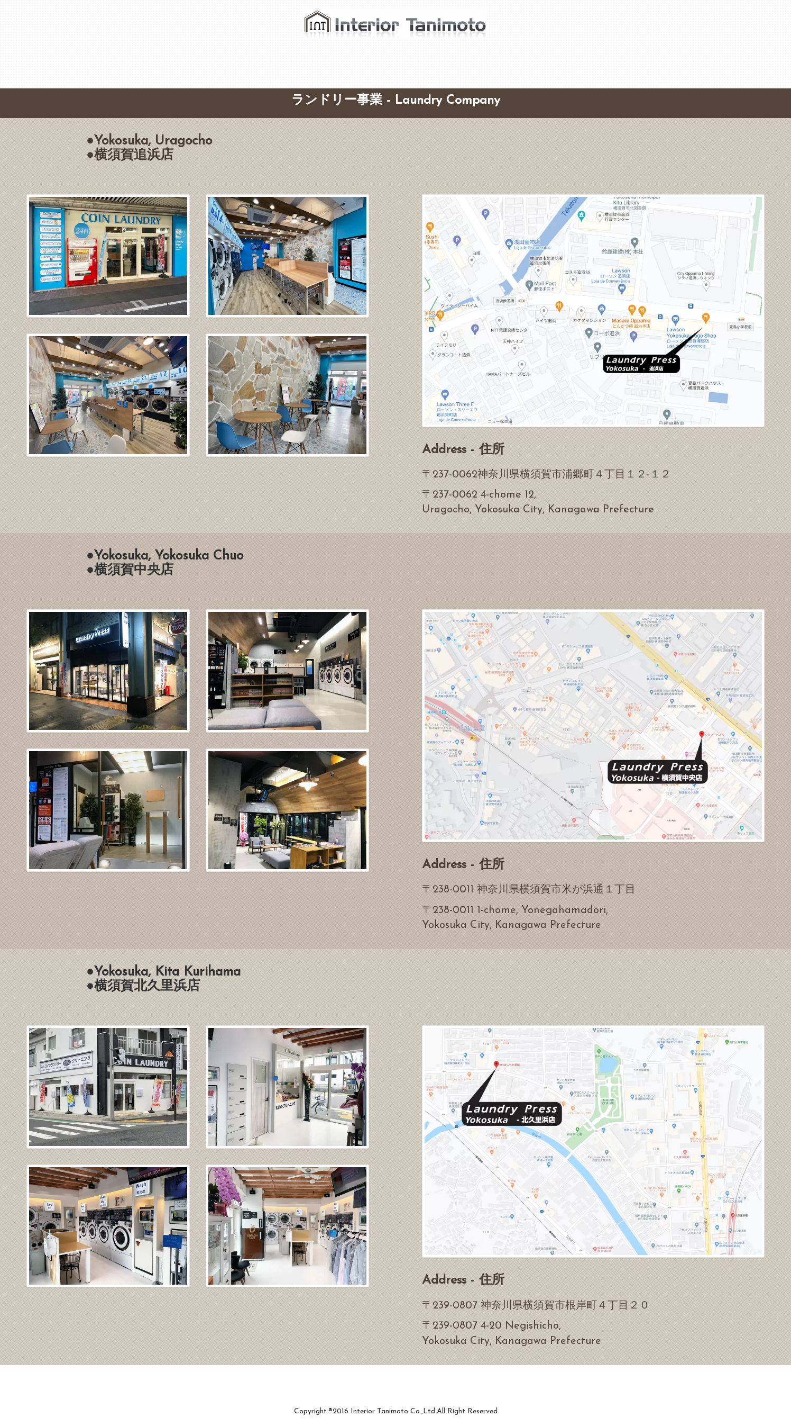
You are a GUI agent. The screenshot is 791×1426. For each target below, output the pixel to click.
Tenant (343, 60)
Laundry (390, 60)
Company (231, 60)
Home (147, 60)
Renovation (290, 60)
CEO (186, 60)
